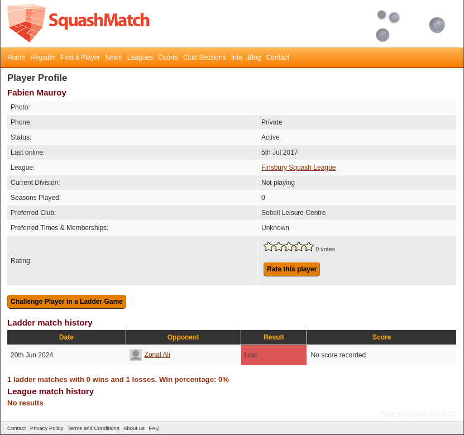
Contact (277, 57)
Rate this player (292, 269)
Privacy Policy (47, 428)
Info (236, 57)
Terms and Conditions (93, 428)
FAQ (154, 428)
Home (16, 57)
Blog (254, 57)
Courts (168, 57)
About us (134, 428)
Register (42, 57)
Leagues (140, 57)
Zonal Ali (150, 354)
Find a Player (80, 57)
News (113, 57)
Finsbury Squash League (298, 167)
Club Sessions (204, 57)
